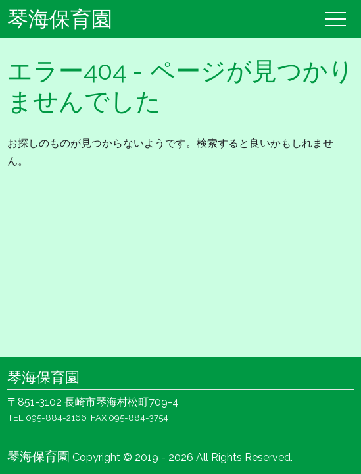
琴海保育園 (59, 19)
